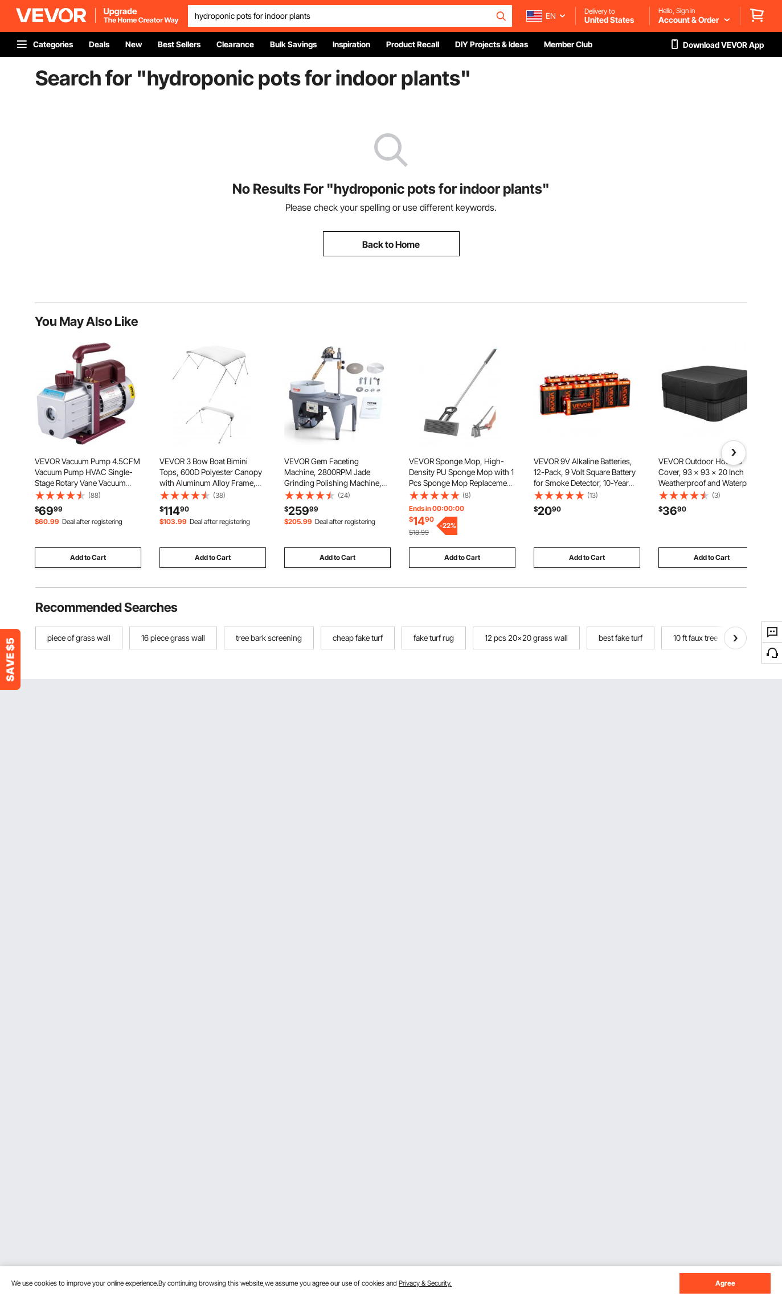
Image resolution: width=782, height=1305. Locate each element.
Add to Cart (88, 557)
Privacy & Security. (425, 1283)
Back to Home (391, 244)
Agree (725, 1283)
